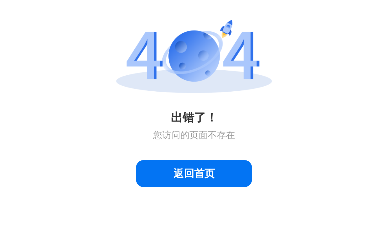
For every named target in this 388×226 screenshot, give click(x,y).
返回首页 (194, 173)
